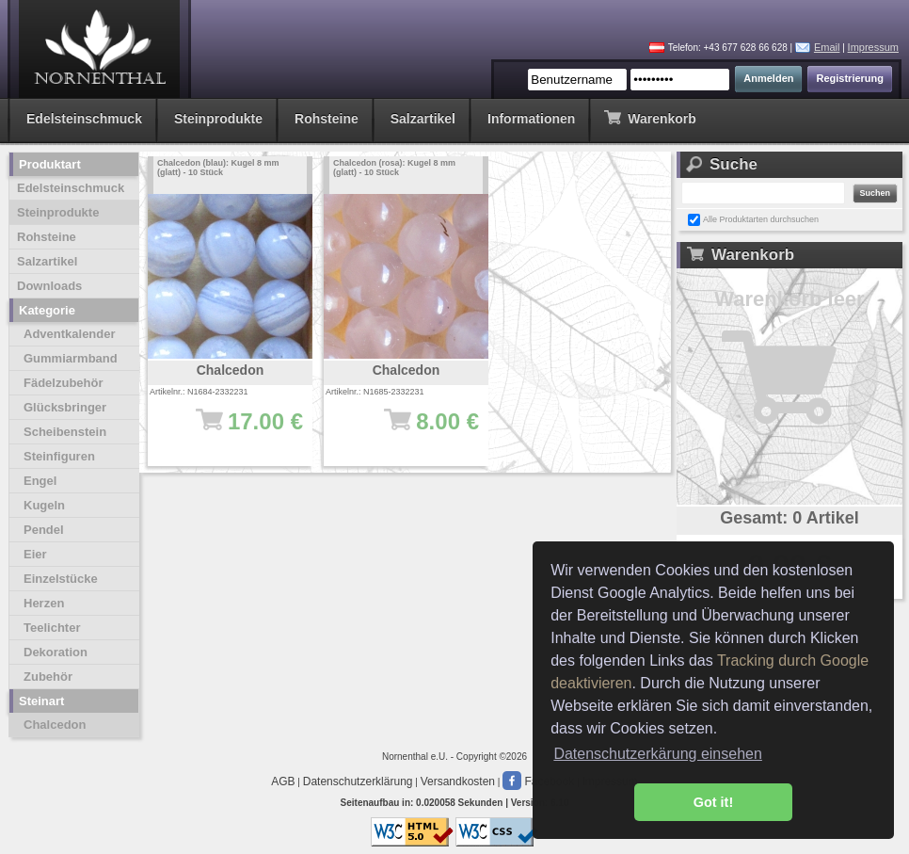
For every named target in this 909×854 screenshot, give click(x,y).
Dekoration (56, 652)
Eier (35, 554)
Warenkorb (649, 117)
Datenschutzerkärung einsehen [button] (657, 754)
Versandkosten (458, 781)
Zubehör (48, 676)
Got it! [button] (713, 802)
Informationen (531, 118)
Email (827, 47)
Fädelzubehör (64, 383)
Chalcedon (55, 724)
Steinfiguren (59, 456)
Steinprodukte (218, 118)
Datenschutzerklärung (358, 781)
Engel (40, 481)
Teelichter (52, 627)
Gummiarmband (71, 358)
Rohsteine (327, 118)
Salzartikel (423, 118)
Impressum (873, 47)
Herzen (44, 603)
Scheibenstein (65, 432)
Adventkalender (70, 334)
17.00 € (239, 430)
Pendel (44, 530)
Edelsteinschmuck (84, 118)
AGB (283, 781)
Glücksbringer (65, 407)
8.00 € (415, 430)
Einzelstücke (61, 579)
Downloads (49, 286)
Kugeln (44, 505)
